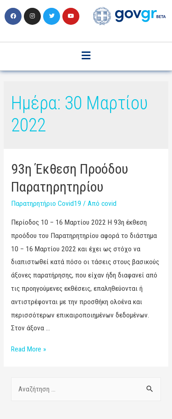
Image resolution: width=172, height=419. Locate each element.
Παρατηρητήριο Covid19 (46, 203)
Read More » (28, 349)
